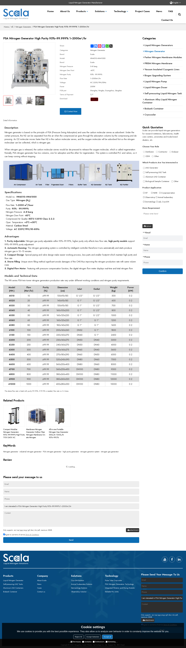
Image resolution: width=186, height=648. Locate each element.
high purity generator (71, 451)
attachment (133, 530)
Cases (39, 587)
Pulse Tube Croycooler (113, 580)
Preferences (98, 642)
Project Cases (142, 9)
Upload (147, 225)
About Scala (41, 580)
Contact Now (72, 111)
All (12, 26)
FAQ (170, 9)
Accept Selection (92, 637)
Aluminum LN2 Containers (13, 587)
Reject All (78, 637)
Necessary (76, 642)
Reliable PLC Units (112, 591)
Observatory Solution (78, 591)
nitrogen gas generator (110, 451)
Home (50, 9)
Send (71, 539)
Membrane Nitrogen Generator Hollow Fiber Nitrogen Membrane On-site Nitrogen (35, 433)
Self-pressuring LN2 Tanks (13, 584)
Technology (120, 9)
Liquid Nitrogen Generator (13, 580)
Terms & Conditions (32, 534)
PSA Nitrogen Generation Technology (119, 584)
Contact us (41, 591)
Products (81, 9)
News (159, 9)
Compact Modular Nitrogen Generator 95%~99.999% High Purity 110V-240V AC (14, 433)
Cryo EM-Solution (77, 580)
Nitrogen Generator (23, 26)
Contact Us (167, 18)
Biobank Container (10, 591)
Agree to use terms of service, (21, 534)
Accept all (107, 637)
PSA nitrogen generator (52, 451)
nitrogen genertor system (90, 451)
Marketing (110, 642)
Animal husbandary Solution (81, 584)
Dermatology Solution (79, 587)
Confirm (163, 270)
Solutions (100, 9)
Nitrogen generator (10, 451)
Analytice (86, 642)
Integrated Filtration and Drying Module (120, 587)
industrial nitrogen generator (31, 451)
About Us (65, 9)
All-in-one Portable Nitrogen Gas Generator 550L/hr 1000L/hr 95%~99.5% (58, 433)
